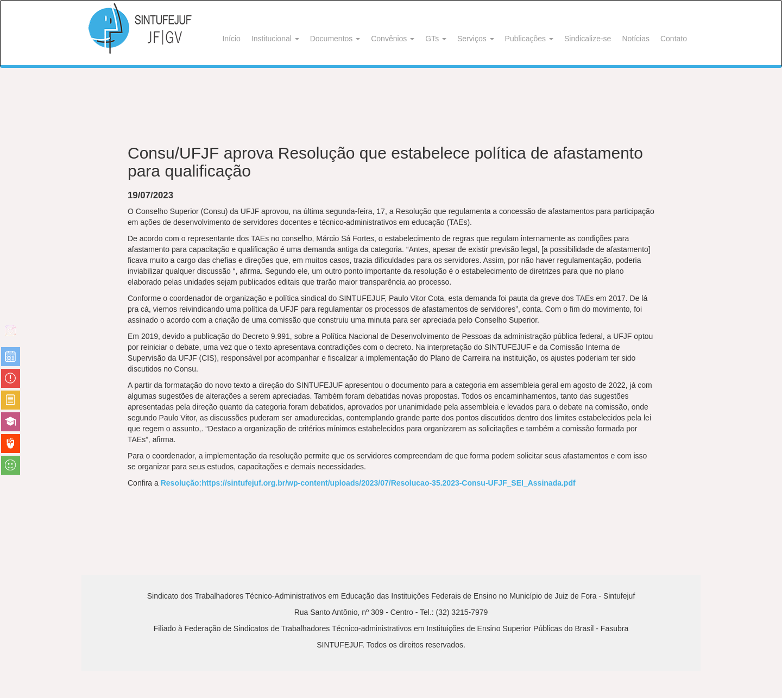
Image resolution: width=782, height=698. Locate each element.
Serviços (475, 38)
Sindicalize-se (587, 38)
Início (231, 38)
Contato (673, 38)
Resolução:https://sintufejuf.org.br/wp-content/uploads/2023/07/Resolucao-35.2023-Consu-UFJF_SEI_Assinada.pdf (368, 483)
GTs (435, 38)
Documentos (335, 38)
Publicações (529, 38)
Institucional (275, 38)
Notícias (635, 38)
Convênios (392, 38)
